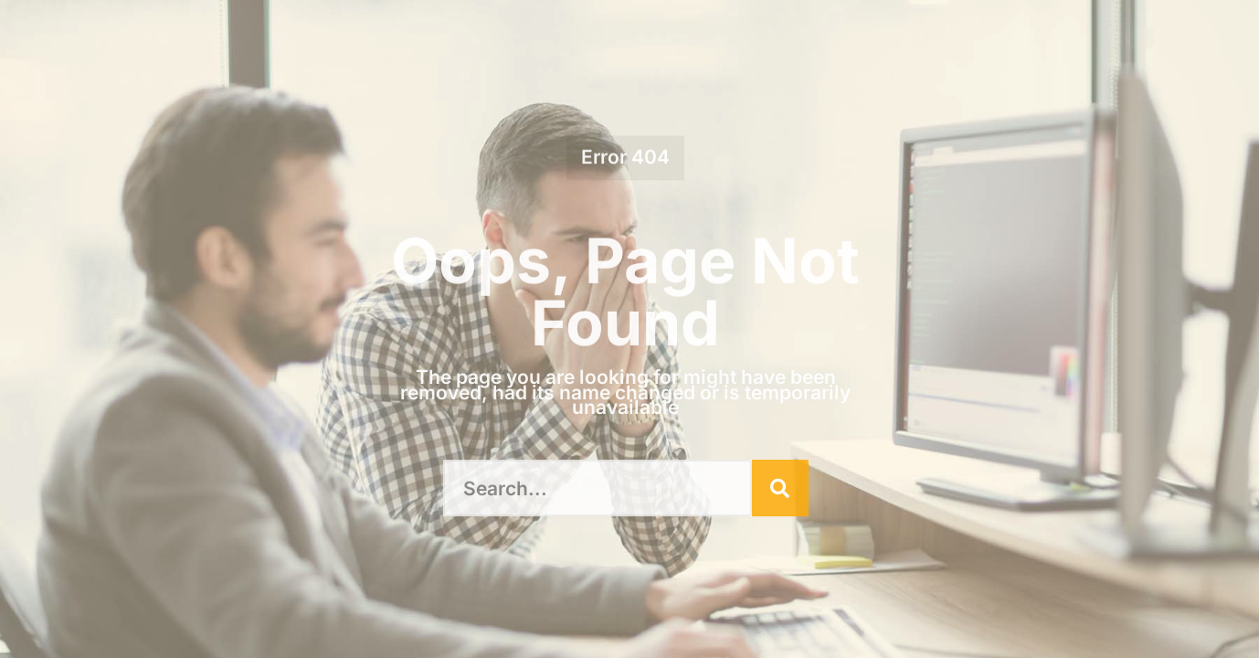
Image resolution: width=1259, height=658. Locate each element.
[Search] (780, 488)
